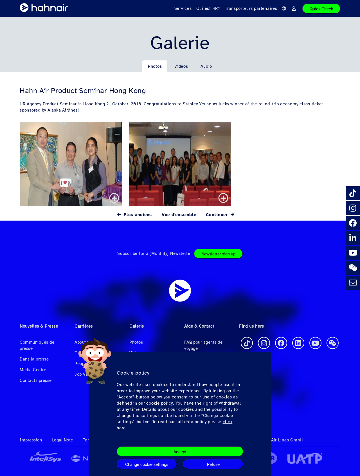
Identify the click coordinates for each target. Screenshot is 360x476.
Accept (180, 451)
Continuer (218, 214)
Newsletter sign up (218, 254)
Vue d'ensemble (179, 214)
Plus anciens (137, 214)
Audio (206, 66)
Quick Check (321, 9)
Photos (155, 66)
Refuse (213, 464)
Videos (181, 66)
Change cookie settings (146, 464)
